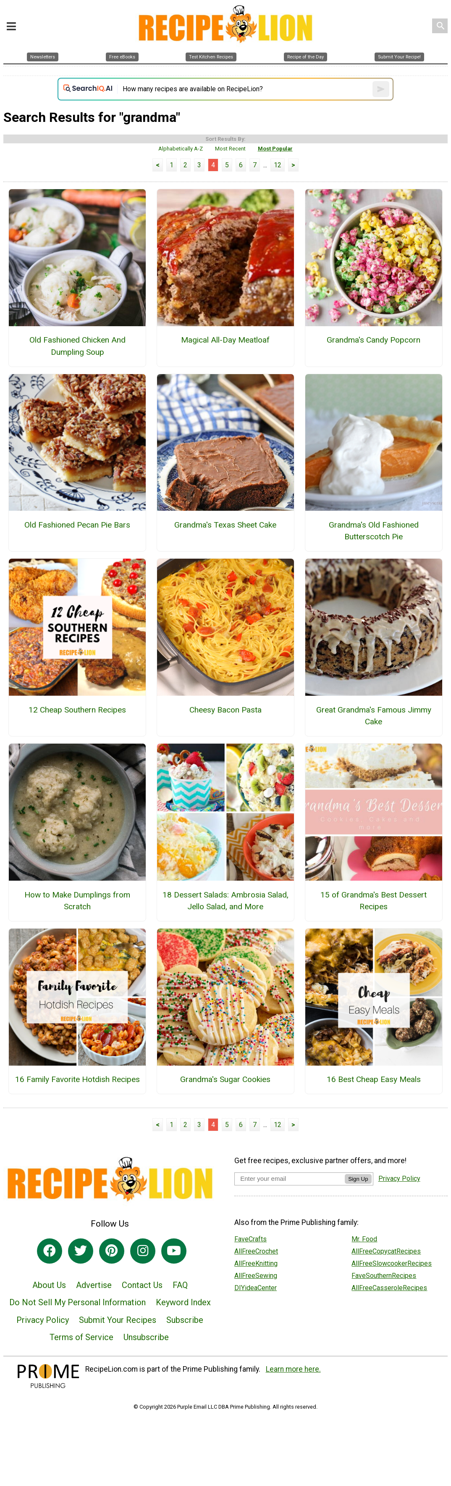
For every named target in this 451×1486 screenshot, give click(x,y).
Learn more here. (293, 1369)
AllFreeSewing (255, 1276)
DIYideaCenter (255, 1288)
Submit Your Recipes (117, 1320)
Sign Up (358, 1179)
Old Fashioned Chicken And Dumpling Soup (77, 346)
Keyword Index (183, 1302)
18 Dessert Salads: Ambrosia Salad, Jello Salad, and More (225, 901)
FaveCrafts (250, 1239)
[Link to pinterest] (111, 1251)
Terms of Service (81, 1337)
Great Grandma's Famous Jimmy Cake (373, 716)
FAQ (180, 1285)
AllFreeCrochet (256, 1251)
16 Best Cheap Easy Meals (374, 1079)
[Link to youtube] (173, 1251)
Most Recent (230, 148)
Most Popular (275, 148)
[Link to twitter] (80, 1251)
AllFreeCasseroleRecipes (389, 1288)
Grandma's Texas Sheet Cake (225, 525)
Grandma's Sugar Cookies (225, 1079)
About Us (49, 1285)
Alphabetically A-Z (180, 148)
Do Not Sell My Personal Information (77, 1302)
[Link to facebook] (49, 1251)
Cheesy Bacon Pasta (225, 710)
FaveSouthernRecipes (383, 1276)
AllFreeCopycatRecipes (386, 1251)
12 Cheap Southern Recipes (77, 710)
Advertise (94, 1285)
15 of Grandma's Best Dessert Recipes (373, 901)
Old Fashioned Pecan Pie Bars (77, 525)
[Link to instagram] (142, 1251)
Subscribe (184, 1320)
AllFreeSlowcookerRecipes (391, 1263)
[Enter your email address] (289, 1178)
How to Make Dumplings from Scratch (77, 901)
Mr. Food (364, 1239)
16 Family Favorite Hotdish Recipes (77, 1079)
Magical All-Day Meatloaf (225, 340)
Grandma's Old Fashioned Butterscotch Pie (374, 531)
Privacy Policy (42, 1320)
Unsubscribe (146, 1337)
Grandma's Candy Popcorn (373, 340)
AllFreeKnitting (256, 1263)
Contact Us (142, 1285)
